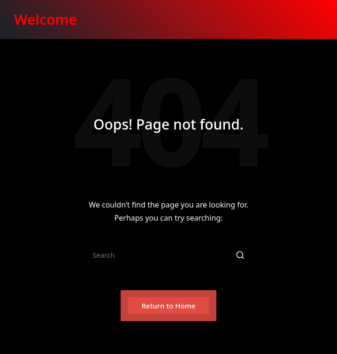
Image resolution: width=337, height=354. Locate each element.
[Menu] (317, 19)
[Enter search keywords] (168, 255)
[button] (240, 255)
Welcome (45, 19)
